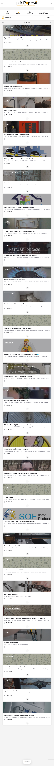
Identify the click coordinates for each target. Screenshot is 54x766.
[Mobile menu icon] (2, 3)
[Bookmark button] (27, 46)
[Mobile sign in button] (51, 3)
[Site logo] (27, 3)
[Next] (49, 34)
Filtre (49, 18)
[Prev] (5, 34)
